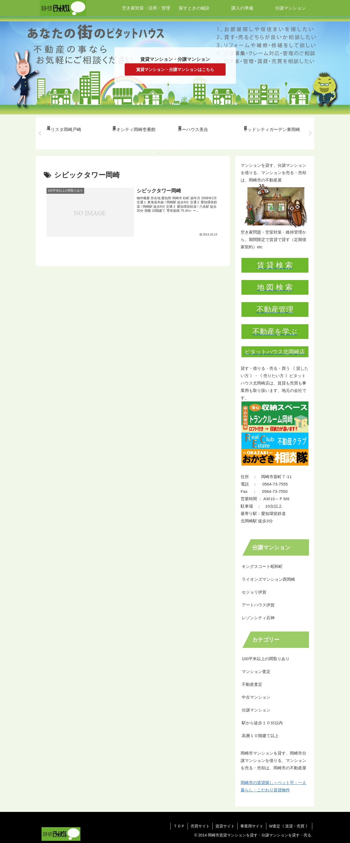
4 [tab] (183, 153)
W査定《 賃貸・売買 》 (289, 826)
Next (310, 133)
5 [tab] (191, 153)
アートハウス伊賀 (258, 605)
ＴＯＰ (179, 826)
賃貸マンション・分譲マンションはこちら (175, 69)
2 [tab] (167, 153)
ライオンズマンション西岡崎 (268, 579)
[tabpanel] (76, 132)
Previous (39, 133)
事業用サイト (251, 826)
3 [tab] (175, 153)
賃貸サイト (225, 826)
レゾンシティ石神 (258, 617)
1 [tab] (158, 153)
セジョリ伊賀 (254, 592)
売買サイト (200, 826)
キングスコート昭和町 (262, 566)
